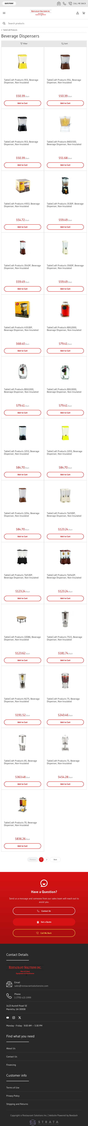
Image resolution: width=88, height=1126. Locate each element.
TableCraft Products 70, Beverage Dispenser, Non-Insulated (20, 823)
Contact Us (44, 911)
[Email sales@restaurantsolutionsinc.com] (59, 3)
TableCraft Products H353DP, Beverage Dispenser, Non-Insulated (21, 328)
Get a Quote (44, 922)
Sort (64, 43)
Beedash (73, 1115)
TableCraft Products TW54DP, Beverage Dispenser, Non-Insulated (64, 576)
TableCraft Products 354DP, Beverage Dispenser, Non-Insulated (22, 266)
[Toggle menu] (4, 13)
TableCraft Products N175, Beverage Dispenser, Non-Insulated (22, 700)
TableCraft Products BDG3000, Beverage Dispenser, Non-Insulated (64, 390)
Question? (9, 3)
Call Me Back (77, 3)
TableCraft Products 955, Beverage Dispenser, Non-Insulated (21, 81)
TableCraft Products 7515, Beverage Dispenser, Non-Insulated (64, 638)
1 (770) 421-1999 (22, 997)
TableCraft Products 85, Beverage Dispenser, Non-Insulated (20, 762)
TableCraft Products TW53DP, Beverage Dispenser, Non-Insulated (21, 576)
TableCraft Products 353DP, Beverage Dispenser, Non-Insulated (65, 205)
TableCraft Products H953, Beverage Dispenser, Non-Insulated (22, 205)
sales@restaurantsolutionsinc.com (31, 985)
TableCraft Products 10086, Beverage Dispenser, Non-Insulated (22, 638)
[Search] (44, 23)
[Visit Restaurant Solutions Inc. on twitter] (19, 1017)
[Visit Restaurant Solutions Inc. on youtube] (7, 1017)
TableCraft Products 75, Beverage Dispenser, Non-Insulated (63, 700)
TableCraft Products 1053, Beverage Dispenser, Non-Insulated (21, 452)
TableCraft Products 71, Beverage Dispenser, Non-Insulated (63, 762)
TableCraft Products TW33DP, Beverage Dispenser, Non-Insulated (64, 514)
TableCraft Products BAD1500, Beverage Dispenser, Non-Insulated (64, 143)
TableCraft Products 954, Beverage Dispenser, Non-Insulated (64, 81)
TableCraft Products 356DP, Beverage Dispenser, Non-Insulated (65, 266)
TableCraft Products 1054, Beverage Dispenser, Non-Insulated (21, 514)
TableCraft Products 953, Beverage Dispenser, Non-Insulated (21, 143)
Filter (23, 43)
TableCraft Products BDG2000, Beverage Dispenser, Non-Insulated (64, 328)
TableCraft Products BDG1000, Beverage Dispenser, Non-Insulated (21, 390)
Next (55, 859)
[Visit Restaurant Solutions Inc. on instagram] (13, 1017)
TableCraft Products (10, 30)
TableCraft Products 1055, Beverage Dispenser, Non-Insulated (64, 452)
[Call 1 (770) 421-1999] (64, 3)
